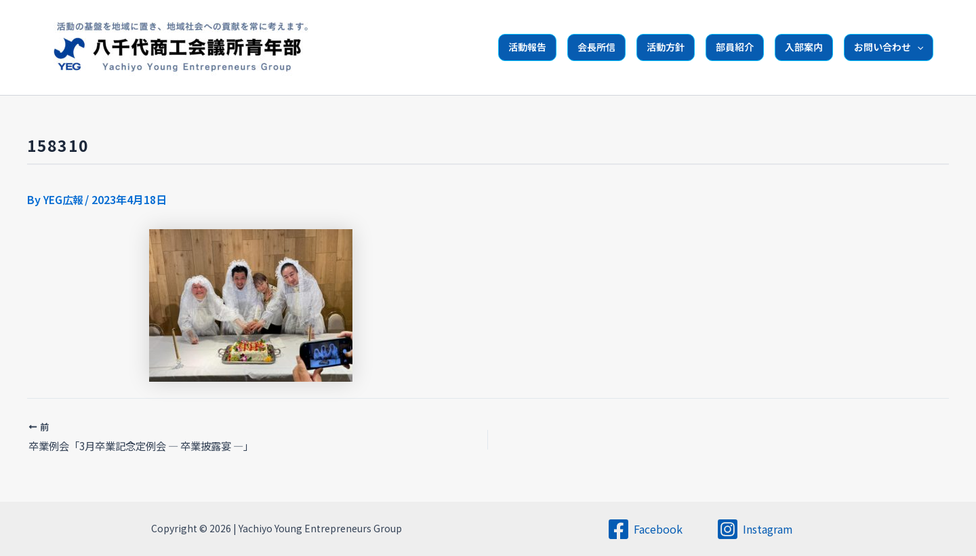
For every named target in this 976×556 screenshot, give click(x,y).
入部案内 (804, 47)
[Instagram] (754, 529)
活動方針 (666, 47)
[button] (917, 47)
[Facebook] (645, 529)
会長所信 (596, 47)
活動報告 (527, 47)
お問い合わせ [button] (888, 47)
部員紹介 (735, 47)
